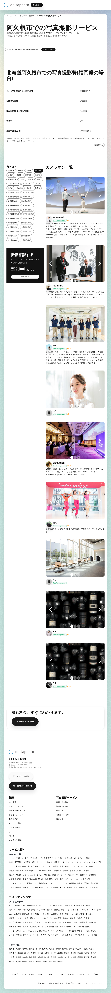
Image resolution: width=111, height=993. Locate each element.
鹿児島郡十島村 (28, 192)
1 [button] (71, 212)
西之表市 (28, 175)
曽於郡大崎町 (26, 201)
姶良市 (37, 188)
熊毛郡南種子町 (28, 214)
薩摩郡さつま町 (13, 197)
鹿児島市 (11, 171)
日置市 (22, 179)
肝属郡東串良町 (13, 205)
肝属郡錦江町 (27, 205)
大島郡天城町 (27, 231)
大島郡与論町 (26, 240)
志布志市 (37, 184)
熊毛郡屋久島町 (13, 218)
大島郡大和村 (27, 218)
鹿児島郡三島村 (13, 192)
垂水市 (37, 175)
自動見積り (37, 5)
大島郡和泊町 (26, 236)
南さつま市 (27, 184)
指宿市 (19, 175)
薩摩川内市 (12, 179)
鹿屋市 (20, 171)
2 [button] (75, 212)
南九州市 (20, 188)
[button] (51, 195)
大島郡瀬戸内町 (26, 223)
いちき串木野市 (13, 184)
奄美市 (10, 188)
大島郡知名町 (12, 240)
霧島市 (39, 179)
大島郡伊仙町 (12, 236)
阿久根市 (38, 171)
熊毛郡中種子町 (13, 214)
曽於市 (30, 179)
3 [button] (78, 212)
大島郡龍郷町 (12, 227)
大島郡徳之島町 (13, 231)
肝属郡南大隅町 (13, 210)
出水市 (10, 175)
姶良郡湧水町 (12, 201)
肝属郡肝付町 (27, 210)
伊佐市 (29, 188)
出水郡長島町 (27, 197)
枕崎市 (29, 171)
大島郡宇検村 (12, 223)
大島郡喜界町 (26, 227)
